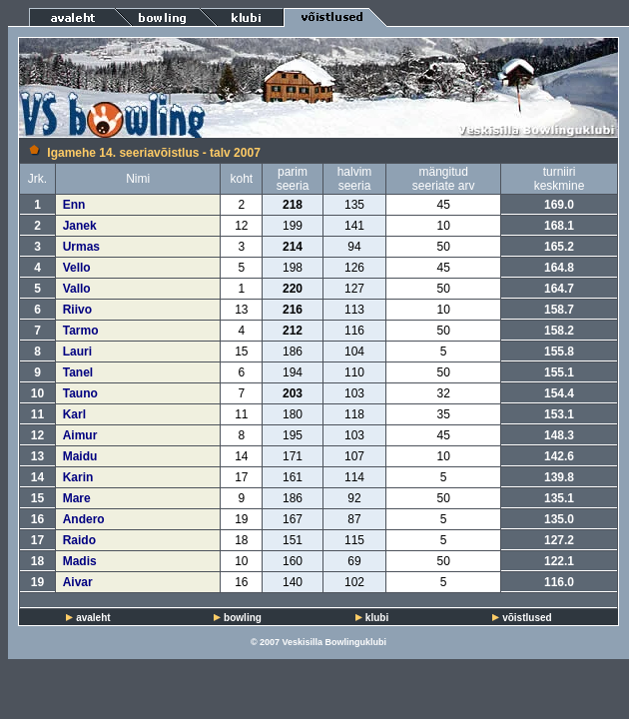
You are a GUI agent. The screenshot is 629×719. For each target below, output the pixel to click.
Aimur (80, 435)
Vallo (77, 289)
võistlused (526, 617)
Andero (84, 519)
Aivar (78, 582)
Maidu (80, 456)
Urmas (81, 247)
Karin (78, 477)
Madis (80, 561)
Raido (79, 540)
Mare (77, 498)
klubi (376, 617)
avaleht (93, 617)
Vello (77, 268)
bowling (243, 617)
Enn (74, 205)
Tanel (78, 372)
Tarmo (81, 331)
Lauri (77, 352)
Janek (80, 226)
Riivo (77, 310)
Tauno (80, 393)
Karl (74, 414)
